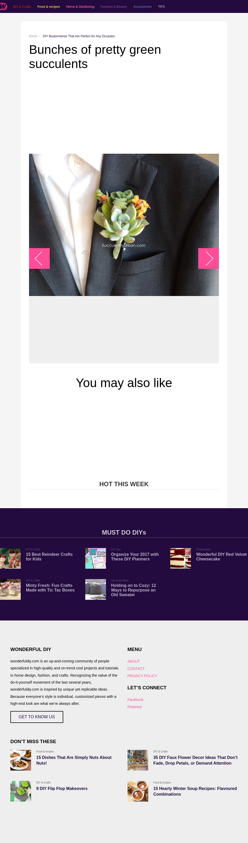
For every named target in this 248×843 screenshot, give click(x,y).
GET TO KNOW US (37, 717)
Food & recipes (48, 7)
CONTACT (136, 669)
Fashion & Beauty (114, 7)
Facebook (135, 700)
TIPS (161, 7)
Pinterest (134, 707)
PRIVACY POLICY (142, 676)
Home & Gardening (80, 7)
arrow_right (206, 258)
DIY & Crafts (22, 7)
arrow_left (42, 258)
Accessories (142, 7)
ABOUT (133, 661)
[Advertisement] (124, 112)
